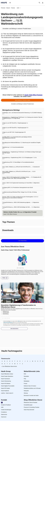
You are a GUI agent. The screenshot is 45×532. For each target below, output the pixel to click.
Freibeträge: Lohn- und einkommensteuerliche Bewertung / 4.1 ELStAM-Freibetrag (21, 112)
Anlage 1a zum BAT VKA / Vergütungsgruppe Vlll (13, 132)
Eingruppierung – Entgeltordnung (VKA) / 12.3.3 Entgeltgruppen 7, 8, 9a (19, 157)
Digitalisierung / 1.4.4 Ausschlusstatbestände (13, 147)
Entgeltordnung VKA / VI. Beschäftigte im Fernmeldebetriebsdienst (18, 162)
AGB (19, 321)
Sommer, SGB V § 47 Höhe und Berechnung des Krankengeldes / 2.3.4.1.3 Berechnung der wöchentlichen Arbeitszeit (20, 197)
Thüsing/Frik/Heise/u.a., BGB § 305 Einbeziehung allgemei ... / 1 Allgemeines (20, 202)
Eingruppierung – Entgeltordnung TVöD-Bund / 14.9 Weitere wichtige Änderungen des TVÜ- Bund (21, 152)
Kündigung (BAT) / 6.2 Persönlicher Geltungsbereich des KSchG (17, 187)
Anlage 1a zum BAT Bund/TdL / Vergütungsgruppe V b (15, 127)
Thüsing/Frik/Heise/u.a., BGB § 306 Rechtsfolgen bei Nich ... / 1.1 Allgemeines (21, 207)
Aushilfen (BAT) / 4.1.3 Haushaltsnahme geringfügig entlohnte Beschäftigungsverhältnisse (17, 137)
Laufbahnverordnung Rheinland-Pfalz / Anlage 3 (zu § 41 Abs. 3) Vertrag (19, 192)
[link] (42, 2)
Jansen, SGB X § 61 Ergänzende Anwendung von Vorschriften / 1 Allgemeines (21, 182)
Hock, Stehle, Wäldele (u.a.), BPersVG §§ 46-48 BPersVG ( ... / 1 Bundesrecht (21, 166)
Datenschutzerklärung (7, 322)
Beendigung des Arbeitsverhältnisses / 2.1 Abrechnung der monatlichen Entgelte (21, 142)
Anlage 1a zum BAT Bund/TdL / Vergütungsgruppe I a (15, 123)
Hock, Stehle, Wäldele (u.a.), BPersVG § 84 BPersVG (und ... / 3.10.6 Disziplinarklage (18, 172)
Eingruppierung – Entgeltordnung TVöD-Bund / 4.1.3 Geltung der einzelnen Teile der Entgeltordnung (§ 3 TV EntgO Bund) (22, 118)
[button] (10, 2)
